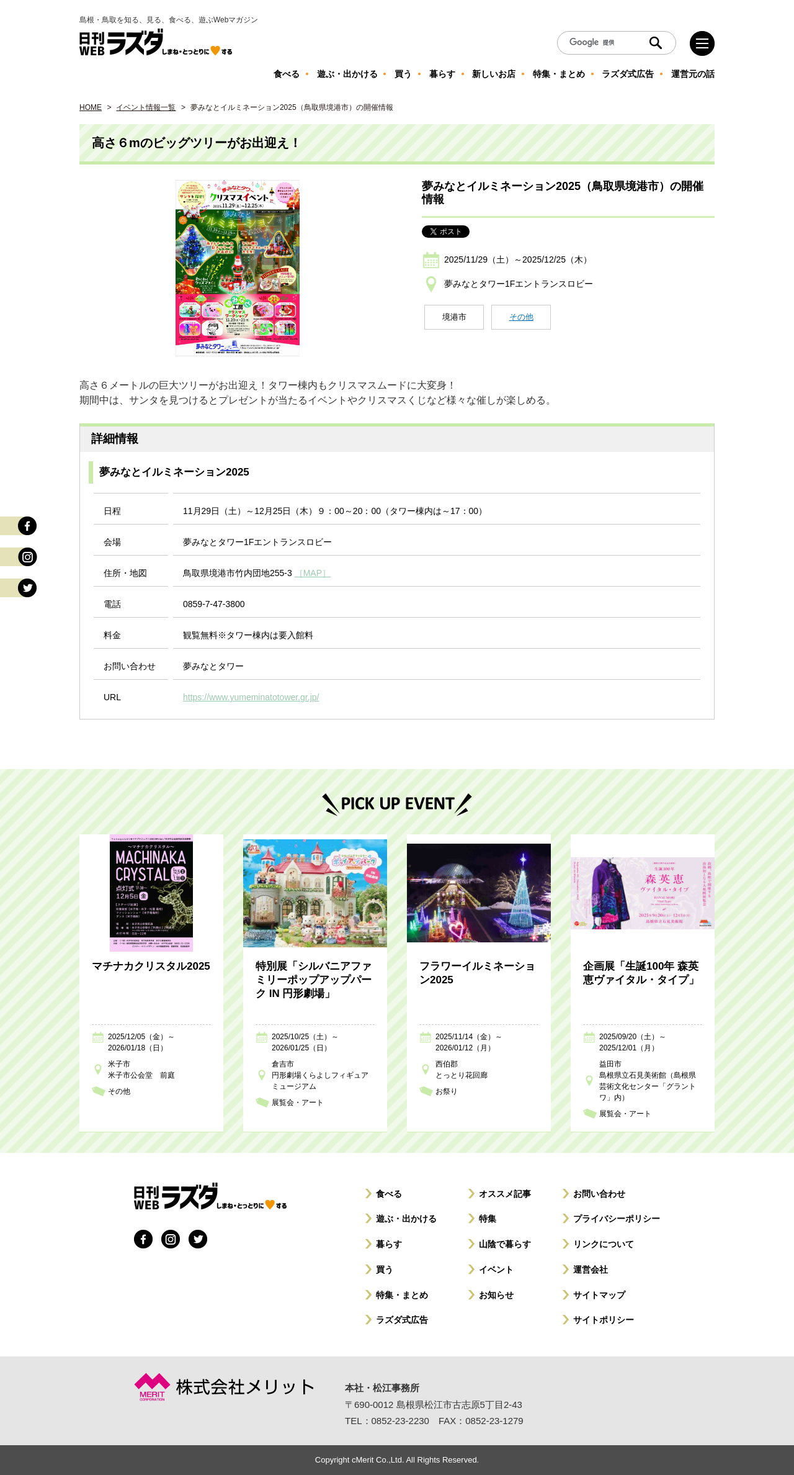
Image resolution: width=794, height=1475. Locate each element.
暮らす (389, 1244)
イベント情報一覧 (146, 107)
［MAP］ (313, 573)
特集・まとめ (402, 1295)
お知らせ (496, 1295)
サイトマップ (599, 1295)
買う (384, 1269)
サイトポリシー (603, 1320)
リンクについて (603, 1244)
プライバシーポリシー (616, 1219)
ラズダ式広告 (402, 1320)
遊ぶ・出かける (406, 1219)
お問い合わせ (599, 1194)
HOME (90, 107)
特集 (487, 1219)
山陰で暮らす (505, 1244)
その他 (521, 317)
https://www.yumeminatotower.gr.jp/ (251, 697)
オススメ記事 (505, 1194)
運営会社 (590, 1269)
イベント (496, 1269)
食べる (389, 1194)
